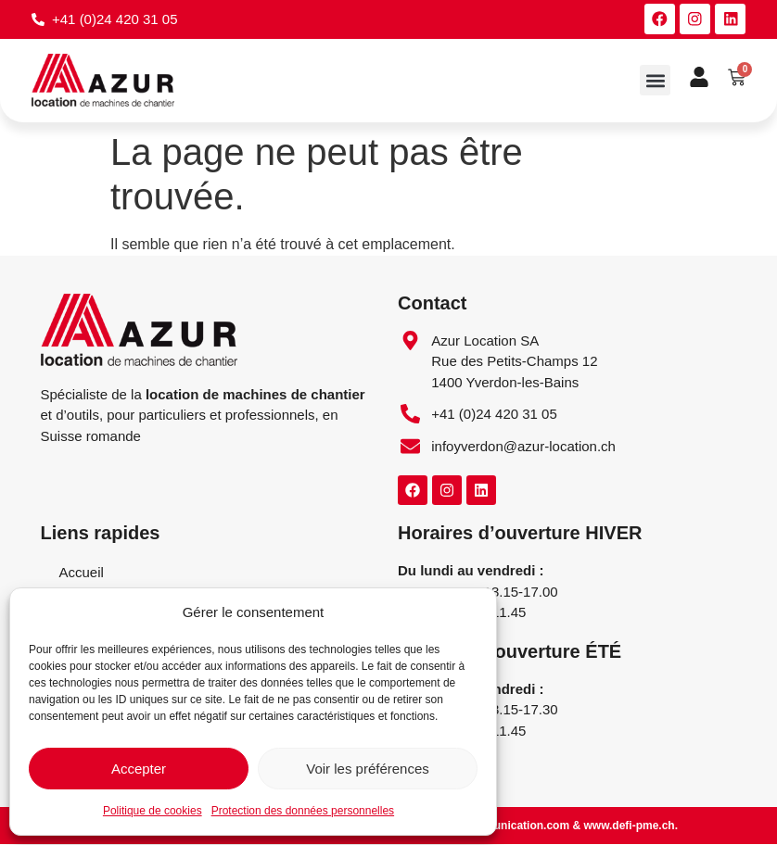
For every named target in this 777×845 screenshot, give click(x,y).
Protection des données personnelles (302, 810)
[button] (655, 81)
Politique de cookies (152, 810)
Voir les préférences (367, 768)
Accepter (138, 768)
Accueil (81, 573)
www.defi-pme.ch (628, 826)
